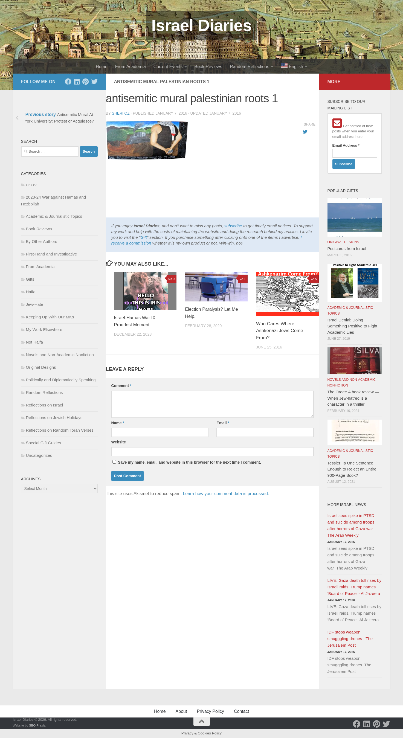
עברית (31, 184)
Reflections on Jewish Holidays (54, 417)
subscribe (233, 225)
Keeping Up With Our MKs (50, 317)
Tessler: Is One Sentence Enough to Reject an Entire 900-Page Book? (351, 469)
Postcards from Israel (346, 248)
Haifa (31, 291)
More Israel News (346, 504)
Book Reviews (208, 66)
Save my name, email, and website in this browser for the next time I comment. (189, 462)
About (181, 711)
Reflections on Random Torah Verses (60, 430)
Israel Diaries (201, 25)
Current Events (168, 66)
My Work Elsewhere (44, 329)
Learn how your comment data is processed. (226, 493)
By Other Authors (41, 241)
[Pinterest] (85, 81)
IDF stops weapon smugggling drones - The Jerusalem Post (350, 638)
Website (118, 442)
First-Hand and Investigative (51, 254)
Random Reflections (249, 66)
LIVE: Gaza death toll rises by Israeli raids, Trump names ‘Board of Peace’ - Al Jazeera (354, 587)
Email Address (345, 145)
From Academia (130, 66)
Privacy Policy (210, 711)
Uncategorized (39, 455)
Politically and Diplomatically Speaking (61, 379)
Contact (241, 711)
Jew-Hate (34, 304)
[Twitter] (94, 81)
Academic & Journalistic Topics (54, 216)
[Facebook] (68, 81)
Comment (121, 385)
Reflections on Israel (44, 405)
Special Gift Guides (43, 442)
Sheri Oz (121, 113)
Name (117, 422)
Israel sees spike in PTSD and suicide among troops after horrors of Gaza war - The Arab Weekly (351, 525)
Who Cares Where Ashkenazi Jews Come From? (279, 330)
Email (222, 422)
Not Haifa (34, 342)
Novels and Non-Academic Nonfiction (60, 354)
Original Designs (41, 367)
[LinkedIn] (77, 81)
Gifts (30, 279)
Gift (143, 237)
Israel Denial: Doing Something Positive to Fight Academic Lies (352, 326)
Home (102, 66)
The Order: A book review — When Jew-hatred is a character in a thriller (353, 398)
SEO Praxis (37, 725)
